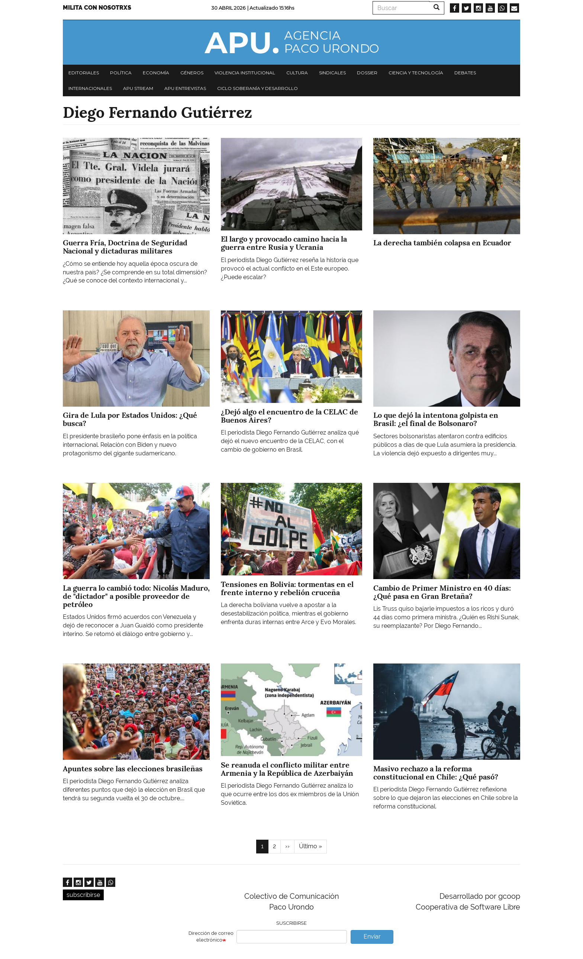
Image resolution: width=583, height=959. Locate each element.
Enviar (372, 936)
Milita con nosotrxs (97, 7)
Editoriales (83, 72)
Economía (156, 72)
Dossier (367, 72)
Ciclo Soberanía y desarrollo (257, 88)
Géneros (191, 72)
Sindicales (332, 72)
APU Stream (138, 88)
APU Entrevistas (185, 88)
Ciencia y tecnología (416, 72)
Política (121, 72)
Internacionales (90, 88)
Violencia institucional (245, 72)
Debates (465, 72)
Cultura (297, 72)
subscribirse (83, 894)
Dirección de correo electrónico (211, 936)
